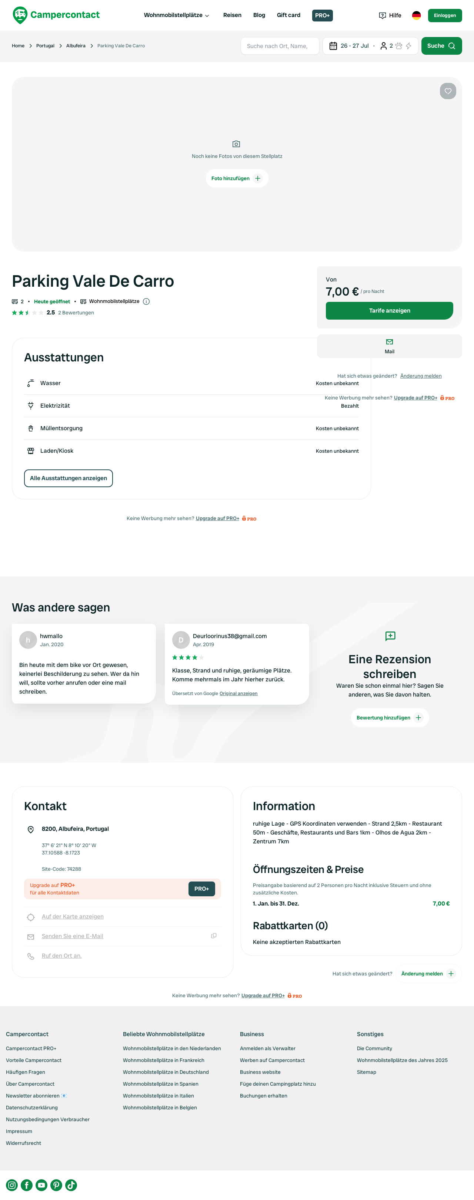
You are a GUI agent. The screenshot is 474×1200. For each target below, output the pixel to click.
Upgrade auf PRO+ (217, 518)
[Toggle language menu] (416, 15)
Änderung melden (421, 376)
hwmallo (51, 636)
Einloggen (445, 15)
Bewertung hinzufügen (390, 717)
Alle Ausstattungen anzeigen (68, 478)
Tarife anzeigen (389, 310)
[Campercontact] (56, 15)
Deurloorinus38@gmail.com (230, 636)
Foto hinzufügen (237, 178)
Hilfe (390, 15)
